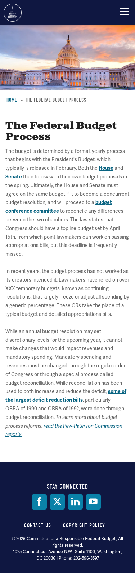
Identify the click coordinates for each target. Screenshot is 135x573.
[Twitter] (57, 502)
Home (11, 100)
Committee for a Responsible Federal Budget (13, 13)
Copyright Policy (84, 525)
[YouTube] (93, 502)
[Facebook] (39, 502)
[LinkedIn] (75, 502)
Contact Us (37, 525)
